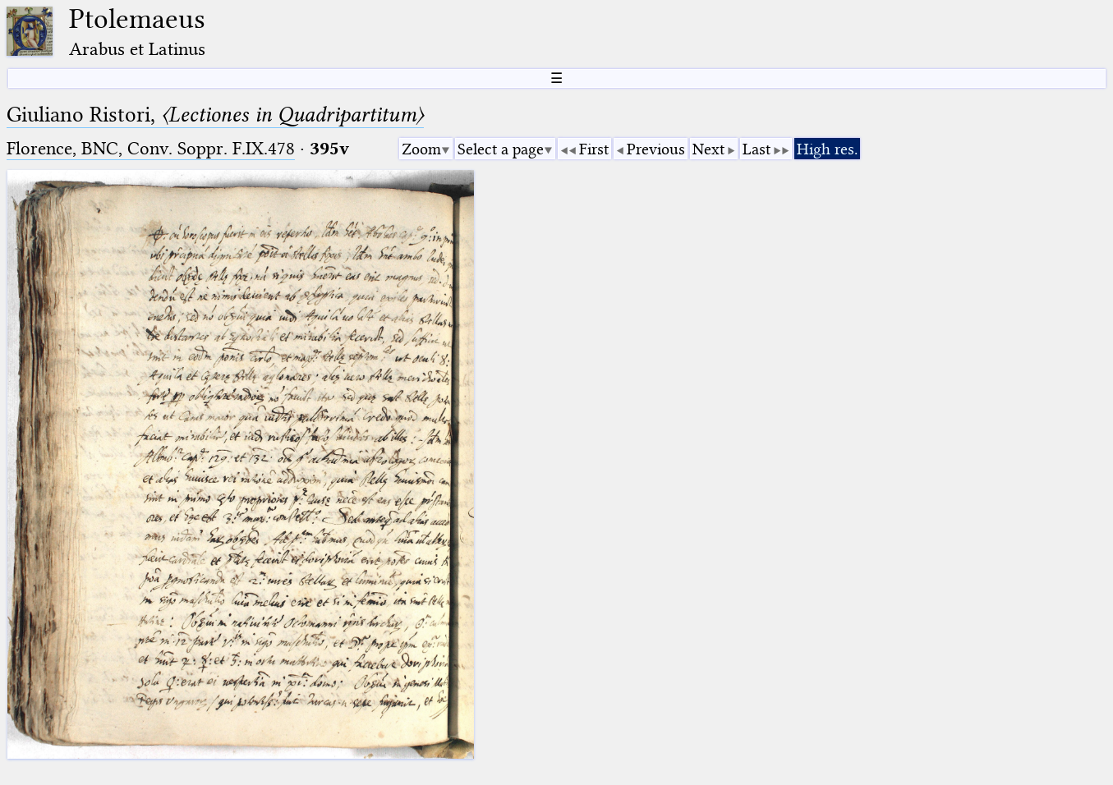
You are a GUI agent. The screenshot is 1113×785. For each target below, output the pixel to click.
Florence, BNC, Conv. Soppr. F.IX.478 (151, 148)
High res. (827, 149)
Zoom (421, 149)
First (594, 149)
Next (708, 149)
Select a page (501, 149)
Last (756, 149)
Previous (656, 149)
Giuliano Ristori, (215, 114)
